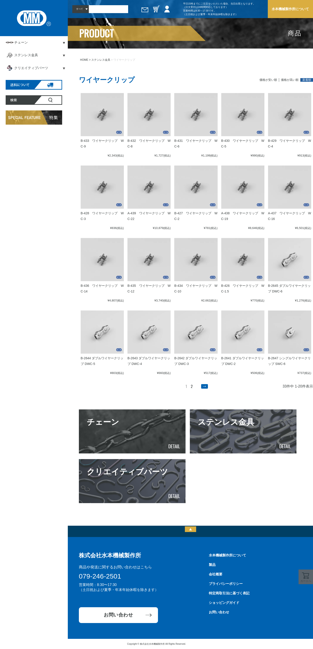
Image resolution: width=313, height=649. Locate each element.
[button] (204, 386)
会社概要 (215, 574)
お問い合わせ (118, 614)
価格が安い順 (268, 80)
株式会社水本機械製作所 (110, 555)
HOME (84, 59)
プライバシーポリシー (226, 584)
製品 (212, 565)
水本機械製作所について (290, 9)
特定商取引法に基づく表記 (229, 593)
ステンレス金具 (100, 59)
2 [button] (192, 386)
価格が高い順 (290, 80)
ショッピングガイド (224, 603)
